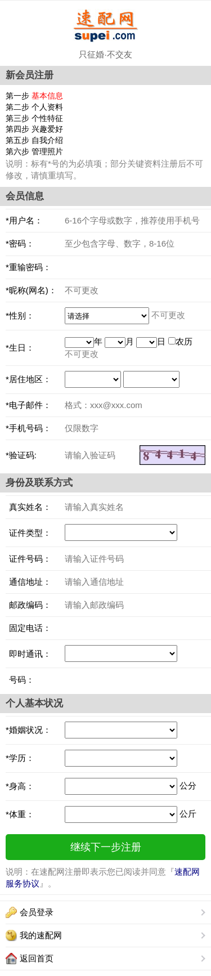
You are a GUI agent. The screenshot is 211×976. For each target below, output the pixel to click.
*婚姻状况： (28, 730)
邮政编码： (28, 605)
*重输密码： (28, 267)
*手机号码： (28, 428)
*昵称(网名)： (31, 290)
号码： (20, 679)
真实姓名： (28, 507)
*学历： (20, 758)
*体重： (20, 814)
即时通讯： (28, 654)
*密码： (20, 243)
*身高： (20, 786)
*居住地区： (28, 379)
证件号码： (28, 558)
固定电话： (28, 628)
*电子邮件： (28, 405)
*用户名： (24, 220)
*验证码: (21, 455)
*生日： (20, 347)
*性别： (20, 315)
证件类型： (28, 533)
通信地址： (28, 582)
